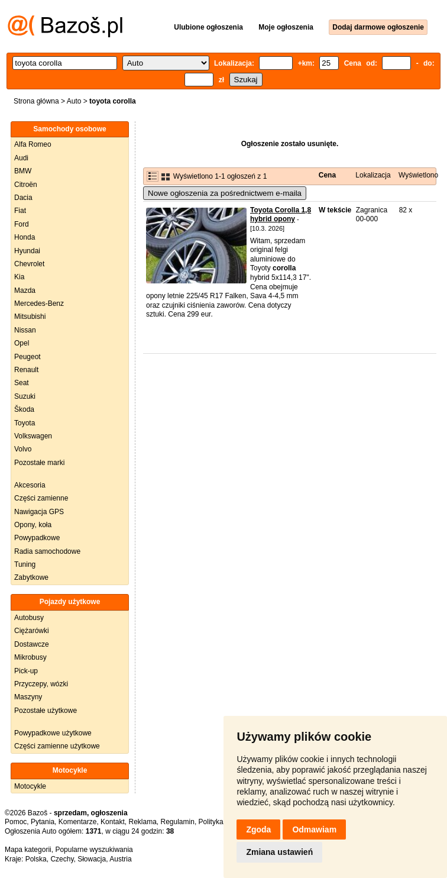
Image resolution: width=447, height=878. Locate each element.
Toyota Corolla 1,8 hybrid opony (280, 215)
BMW (22, 171)
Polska (36, 859)
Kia (19, 277)
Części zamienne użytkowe (57, 746)
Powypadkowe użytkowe (53, 733)
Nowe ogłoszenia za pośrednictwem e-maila (225, 193)
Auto (74, 101)
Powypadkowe (37, 538)
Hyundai (27, 251)
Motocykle (30, 786)
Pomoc (16, 822)
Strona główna (36, 101)
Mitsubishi (30, 316)
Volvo (22, 449)
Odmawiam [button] (314, 829)
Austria (120, 859)
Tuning (24, 564)
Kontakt (113, 822)
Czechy (61, 859)
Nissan (25, 330)
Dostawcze (31, 644)
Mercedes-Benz (39, 303)
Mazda (24, 290)
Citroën (25, 184)
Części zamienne (41, 498)
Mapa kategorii (28, 849)
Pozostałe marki (39, 463)
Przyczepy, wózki (41, 684)
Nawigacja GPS (39, 512)
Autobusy (29, 618)
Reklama (142, 822)
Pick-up (26, 671)
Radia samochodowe (47, 551)
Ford (21, 224)
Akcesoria (30, 485)
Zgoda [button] (258, 829)
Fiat (20, 210)
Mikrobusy (30, 657)
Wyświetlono (418, 175)
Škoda (24, 409)
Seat (21, 383)
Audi (21, 158)
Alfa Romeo (32, 144)
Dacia (23, 197)
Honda (24, 237)
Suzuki (24, 396)
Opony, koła (32, 525)
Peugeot (27, 357)
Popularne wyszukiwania (93, 849)
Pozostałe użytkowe (45, 710)
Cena (327, 175)
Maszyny (28, 697)
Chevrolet (29, 264)
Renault (26, 370)
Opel (21, 343)
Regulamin (178, 822)
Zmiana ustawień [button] (279, 852)
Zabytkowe (31, 577)
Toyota (24, 423)
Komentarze (78, 822)
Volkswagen (33, 436)
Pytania (42, 822)
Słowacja (91, 859)
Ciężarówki (31, 631)
